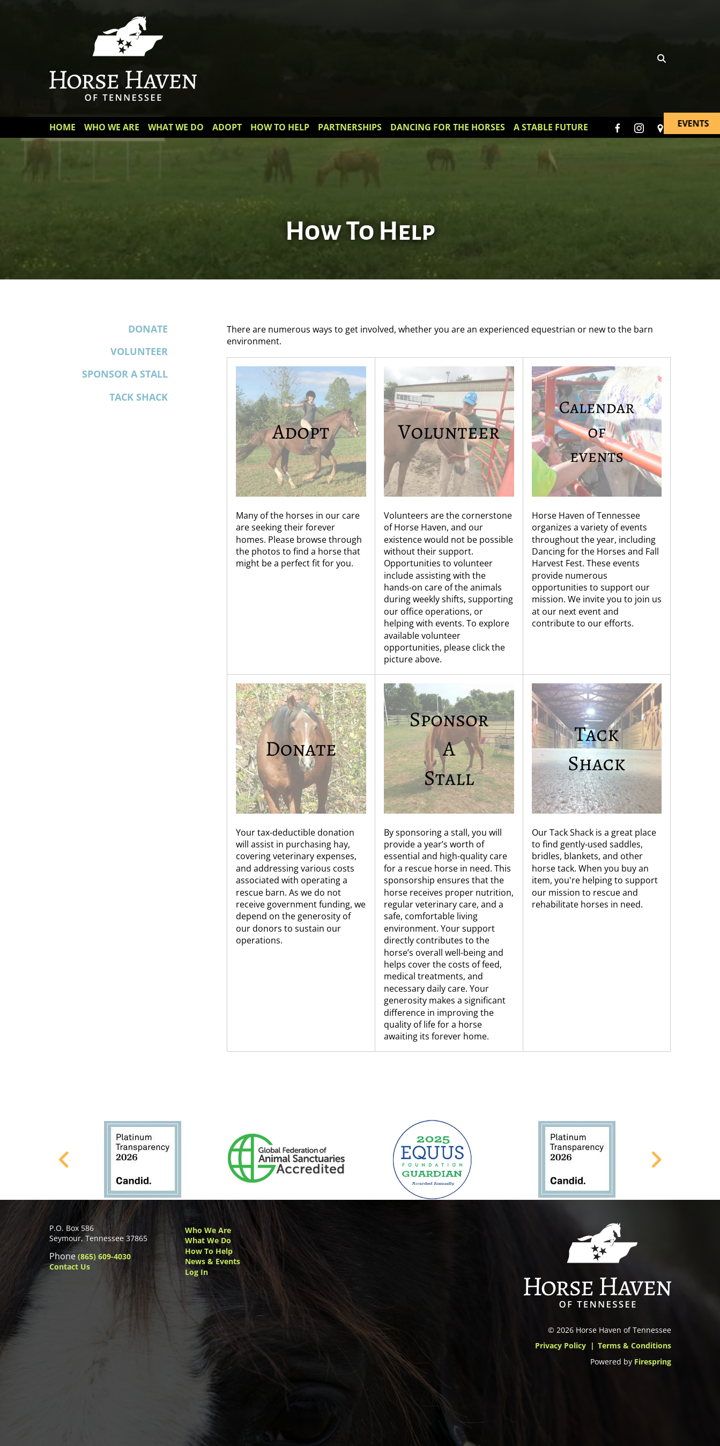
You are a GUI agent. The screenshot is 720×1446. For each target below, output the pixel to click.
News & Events (212, 1261)
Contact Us (69, 1266)
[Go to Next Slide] (656, 1159)
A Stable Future (551, 127)
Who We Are (111, 127)
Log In (196, 1272)
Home (62, 127)
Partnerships (350, 127)
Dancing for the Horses (447, 127)
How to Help (209, 1251)
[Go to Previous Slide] (64, 1159)
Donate (148, 328)
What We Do (176, 127)
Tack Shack (138, 396)
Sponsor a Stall (125, 373)
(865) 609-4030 (104, 1256)
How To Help (279, 127)
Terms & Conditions (634, 1345)
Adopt (227, 127)
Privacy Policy (560, 1345)
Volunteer (139, 351)
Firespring (652, 1361)
